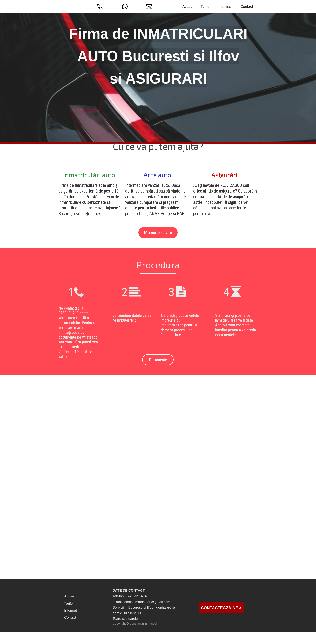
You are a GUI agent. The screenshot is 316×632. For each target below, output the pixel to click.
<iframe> (158, 538)
